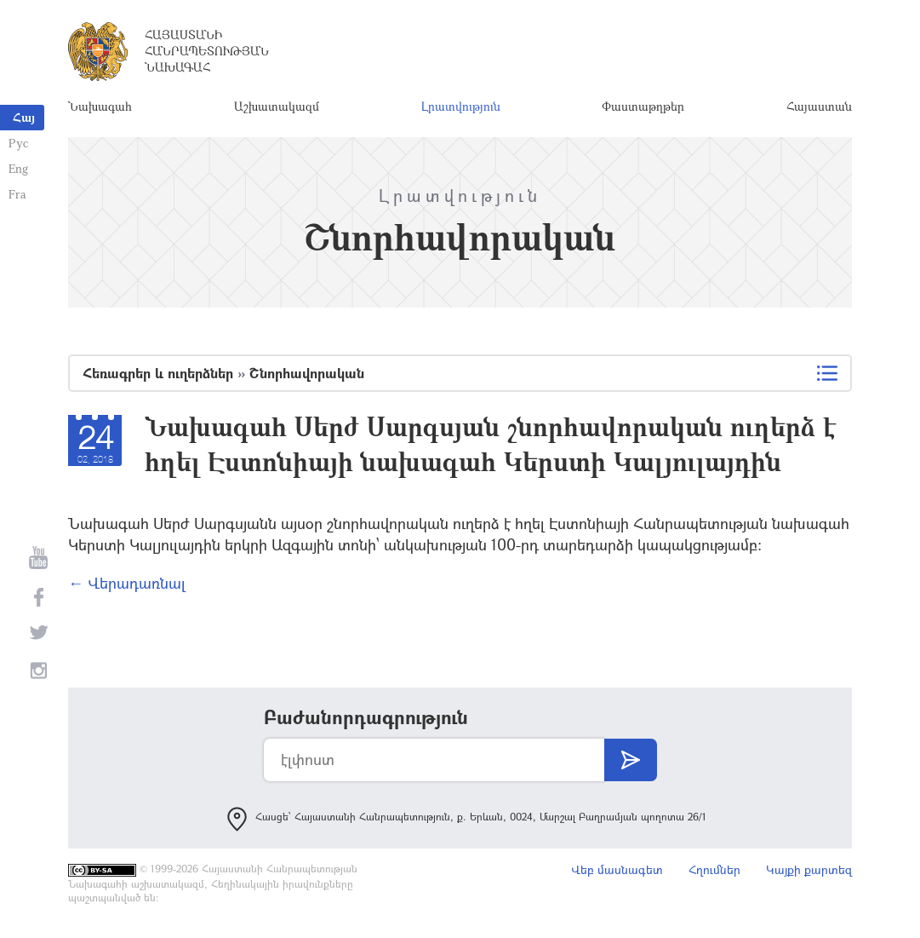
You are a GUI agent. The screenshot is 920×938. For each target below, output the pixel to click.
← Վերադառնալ (127, 583)
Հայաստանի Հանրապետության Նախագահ (207, 50)
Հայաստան (819, 106)
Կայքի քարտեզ (809, 869)
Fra (17, 194)
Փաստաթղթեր (643, 106)
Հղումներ (714, 869)
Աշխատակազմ (276, 106)
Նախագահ (100, 106)
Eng (18, 168)
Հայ (24, 117)
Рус (18, 143)
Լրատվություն (460, 106)
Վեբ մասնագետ (617, 869)
